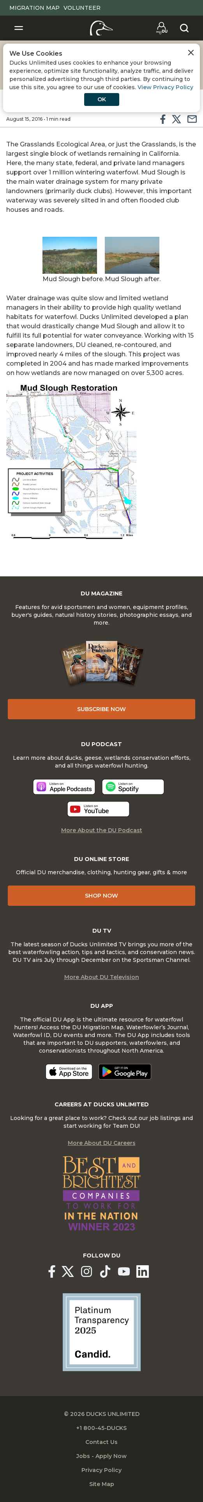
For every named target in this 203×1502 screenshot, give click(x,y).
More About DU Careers (102, 1142)
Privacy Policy (101, 1470)
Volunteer (82, 8)
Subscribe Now (101, 709)
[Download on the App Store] (69, 1071)
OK (101, 99)
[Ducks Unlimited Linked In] (142, 1271)
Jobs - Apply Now (101, 1456)
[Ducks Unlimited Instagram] (86, 1271)
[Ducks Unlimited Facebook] (51, 1271)
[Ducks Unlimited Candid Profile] (102, 1331)
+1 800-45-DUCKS (101, 1428)
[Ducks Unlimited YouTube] (124, 1271)
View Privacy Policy (165, 87)
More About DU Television (101, 977)
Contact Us (101, 1442)
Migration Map (34, 8)
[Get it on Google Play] (125, 1071)
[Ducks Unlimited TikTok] (105, 1271)
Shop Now (101, 895)
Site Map (101, 1484)
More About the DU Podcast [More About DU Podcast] (101, 830)
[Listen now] (64, 787)
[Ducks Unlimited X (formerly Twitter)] (68, 1271)
